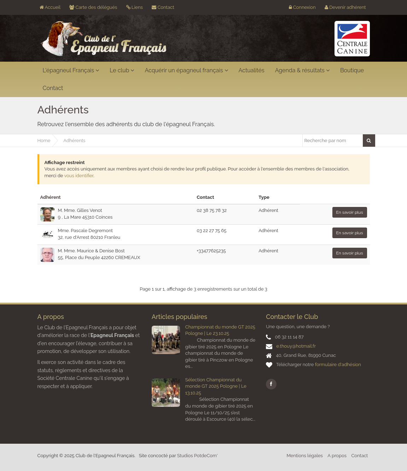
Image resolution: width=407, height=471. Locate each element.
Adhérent (50, 197)
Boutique (352, 70)
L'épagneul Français (71, 70)
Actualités (251, 70)
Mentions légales (305, 455)
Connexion (302, 7)
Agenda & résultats (302, 70)
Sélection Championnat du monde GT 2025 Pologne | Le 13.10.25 (215, 386)
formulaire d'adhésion (338, 364)
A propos (337, 455)
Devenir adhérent (345, 7)
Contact (163, 7)
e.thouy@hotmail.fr (295, 346)
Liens (134, 7)
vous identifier (78, 175)
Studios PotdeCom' (197, 455)
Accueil (50, 7)
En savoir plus (349, 212)
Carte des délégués (93, 7)
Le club (122, 70)
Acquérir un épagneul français (186, 70)
